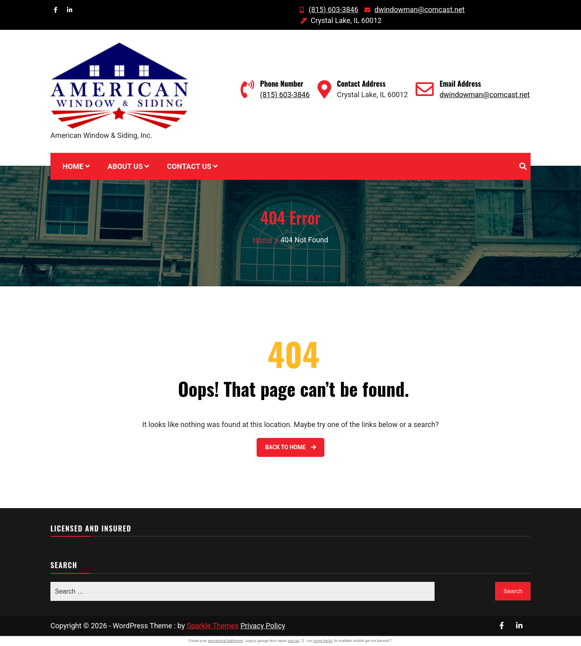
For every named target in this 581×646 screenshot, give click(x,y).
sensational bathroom (225, 641)
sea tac (293, 641)
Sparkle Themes (213, 625)
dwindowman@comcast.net (413, 9)
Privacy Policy (262, 625)
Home (73, 166)
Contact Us (189, 166)
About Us (125, 166)
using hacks (323, 641)
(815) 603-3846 (327, 9)
